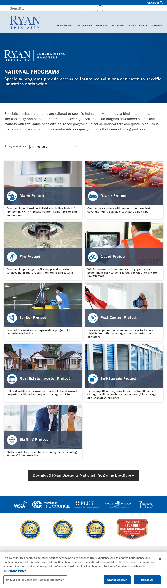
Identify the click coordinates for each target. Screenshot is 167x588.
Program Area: (16, 140)
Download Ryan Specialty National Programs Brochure (82, 470)
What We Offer (104, 20)
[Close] (160, 561)
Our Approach (84, 20)
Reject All (147, 582)
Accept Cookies (117, 582)
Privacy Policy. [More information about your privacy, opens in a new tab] (17, 573)
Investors (157, 20)
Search (155, 2)
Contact (144, 20)
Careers (131, 20)
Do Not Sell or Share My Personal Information (35, 582)
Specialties (38, 547)
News (120, 20)
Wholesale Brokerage (46, 553)
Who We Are (64, 20)
